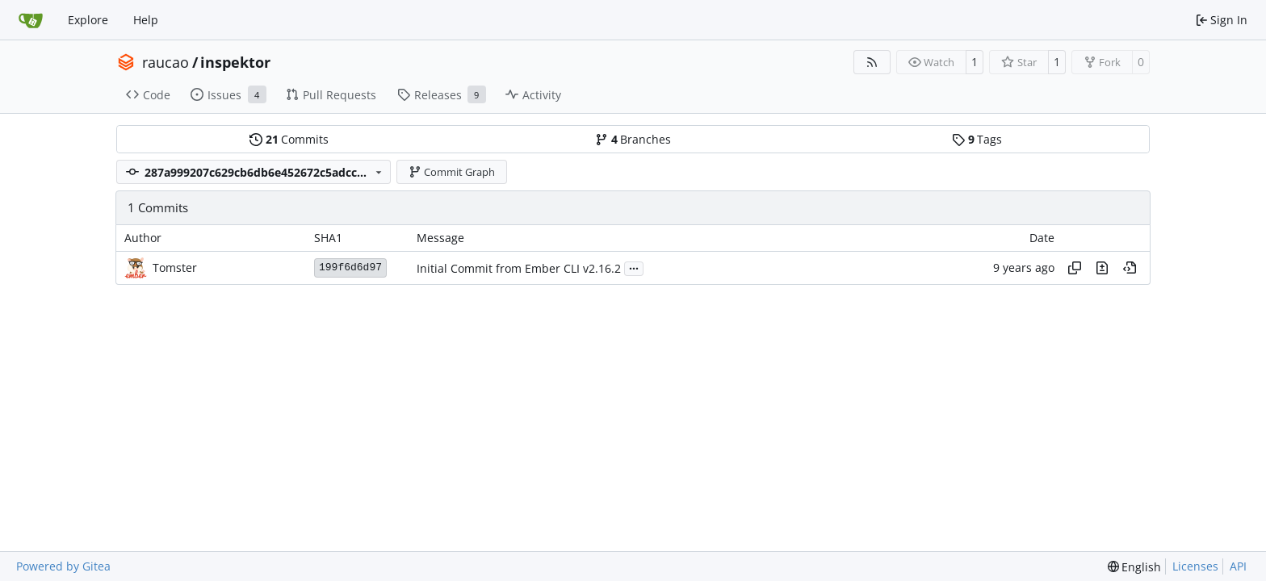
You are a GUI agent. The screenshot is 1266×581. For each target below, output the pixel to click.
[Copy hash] (1075, 268)
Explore (88, 19)
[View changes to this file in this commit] (1102, 268)
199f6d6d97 (350, 267)
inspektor (235, 62)
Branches (633, 139)
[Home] (30, 20)
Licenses (1195, 566)
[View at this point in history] (1129, 268)
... (634, 267)
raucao (165, 62)
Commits (289, 139)
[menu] (1135, 567)
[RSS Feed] (872, 62)
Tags (977, 139)
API (1238, 566)
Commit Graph (452, 172)
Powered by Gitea (63, 566)
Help (145, 19)
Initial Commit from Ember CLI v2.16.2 (519, 268)
